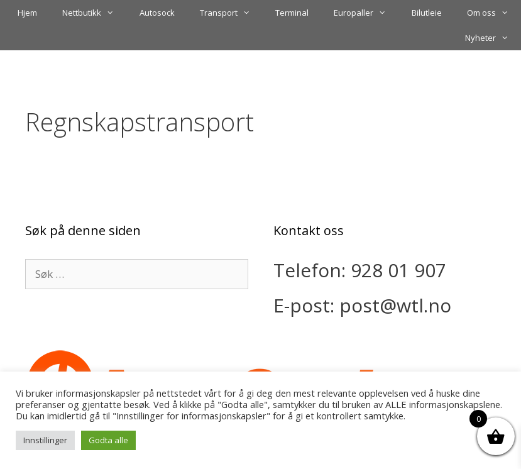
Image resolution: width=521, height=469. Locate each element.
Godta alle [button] (108, 440)
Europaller (366, 12)
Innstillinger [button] (45, 440)
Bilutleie (427, 12)
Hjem (27, 12)
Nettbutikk (94, 12)
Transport (231, 12)
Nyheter (493, 37)
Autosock (157, 12)
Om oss (494, 12)
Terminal (292, 12)
